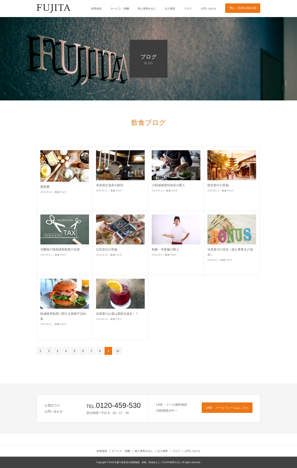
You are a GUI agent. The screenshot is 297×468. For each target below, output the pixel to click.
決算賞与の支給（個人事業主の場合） (230, 252)
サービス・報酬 (119, 8)
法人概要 (170, 8)
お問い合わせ (208, 8)
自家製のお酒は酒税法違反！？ (117, 313)
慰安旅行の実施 (218, 185)
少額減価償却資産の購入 (168, 185)
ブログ (188, 8)
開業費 (44, 186)
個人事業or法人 (147, 8)
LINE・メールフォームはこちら (227, 407)
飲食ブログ (60, 192)
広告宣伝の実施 (106, 249)
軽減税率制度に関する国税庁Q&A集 (63, 316)
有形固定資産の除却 (109, 185)
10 (117, 350)
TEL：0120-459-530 (242, 8)
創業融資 (96, 8)
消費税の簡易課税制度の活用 (60, 249)
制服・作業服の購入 (165, 249)
